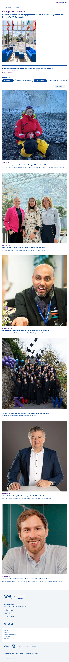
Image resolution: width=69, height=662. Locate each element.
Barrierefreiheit (19, 653)
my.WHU (6, 636)
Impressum (35, 653)
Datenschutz (28, 653)
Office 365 (6, 638)
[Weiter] (65, 587)
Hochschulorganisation (9, 634)
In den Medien (53, 80)
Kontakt (6, 630)
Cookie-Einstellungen (9, 653)
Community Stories (40, 80)
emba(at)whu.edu (10, 616)
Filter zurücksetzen (60, 86)
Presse (6, 632)
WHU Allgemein (7, 80)
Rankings (19, 80)
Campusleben (28, 80)
